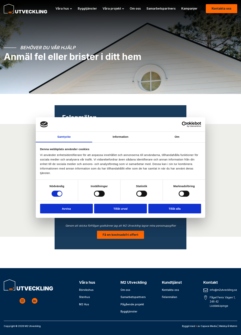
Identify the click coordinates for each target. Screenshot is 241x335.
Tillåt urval (121, 208)
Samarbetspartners (161, 8)
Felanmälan (169, 297)
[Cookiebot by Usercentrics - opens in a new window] (184, 124)
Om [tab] (177, 136)
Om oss (135, 8)
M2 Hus (84, 304)
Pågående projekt (132, 304)
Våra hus (64, 8)
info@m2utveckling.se (223, 289)
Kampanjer (189, 8)
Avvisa (66, 208)
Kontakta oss (221, 8)
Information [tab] (120, 136)
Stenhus (84, 297)
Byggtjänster (87, 8)
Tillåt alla (175, 208)
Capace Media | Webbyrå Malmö (219, 326)
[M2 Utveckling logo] (25, 9)
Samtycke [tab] (64, 136)
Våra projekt (113, 8)
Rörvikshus (86, 289)
